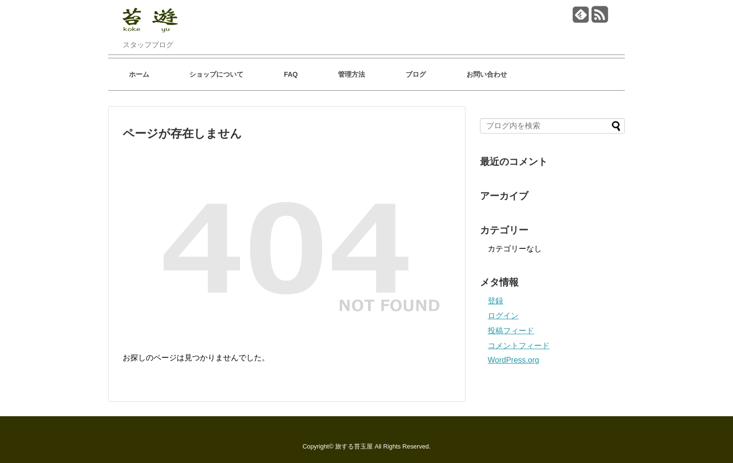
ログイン (503, 316)
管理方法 (351, 74)
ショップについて (216, 74)
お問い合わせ (486, 74)
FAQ (291, 74)
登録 (495, 301)
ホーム (139, 74)
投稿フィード (511, 331)
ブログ (416, 74)
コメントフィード (519, 345)
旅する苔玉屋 (354, 446)
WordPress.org (513, 360)
